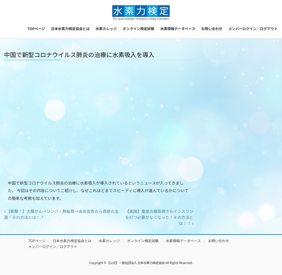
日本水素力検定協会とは (72, 240)
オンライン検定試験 (142, 240)
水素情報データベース (183, 240)
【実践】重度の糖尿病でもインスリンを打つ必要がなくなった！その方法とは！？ (159, 217)
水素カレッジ (109, 240)
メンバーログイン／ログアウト (52, 246)
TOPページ (37, 240)
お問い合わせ (218, 240)
